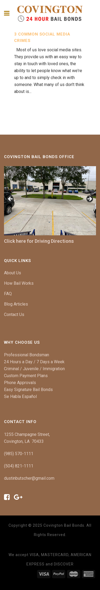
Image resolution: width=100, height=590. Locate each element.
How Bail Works (19, 283)
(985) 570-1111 (18, 453)
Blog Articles (16, 304)
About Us (12, 272)
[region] (50, 200)
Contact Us (14, 314)
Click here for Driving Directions (39, 241)
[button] (11, 199)
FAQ (8, 293)
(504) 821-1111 (18, 465)
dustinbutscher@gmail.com (29, 478)
